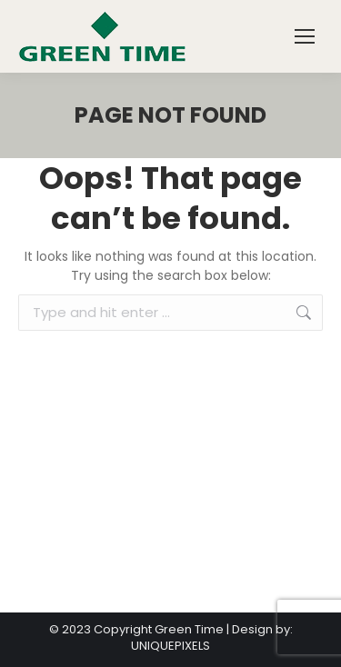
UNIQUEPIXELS (170, 645)
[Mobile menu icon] (304, 36)
